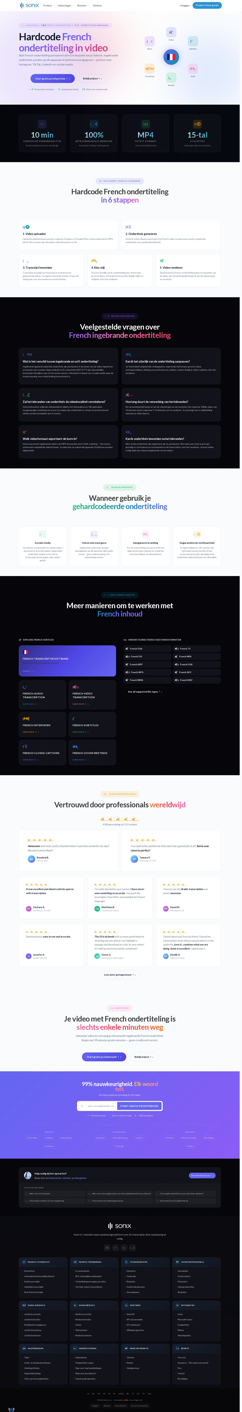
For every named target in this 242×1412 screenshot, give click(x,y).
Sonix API (130, 1314)
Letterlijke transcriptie (33, 1287)
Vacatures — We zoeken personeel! (193, 1363)
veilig (119, 1238)
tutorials (66, 1178)
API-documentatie (135, 1319)
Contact (181, 1373)
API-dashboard (133, 1325)
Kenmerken (29, 1271)
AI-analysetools (82, 1271)
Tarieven (97, 5)
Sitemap (107, 1406)
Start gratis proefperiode (53, 78)
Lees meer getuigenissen (120, 974)
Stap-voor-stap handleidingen (88, 1368)
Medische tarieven (83, 1335)
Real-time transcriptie (33, 1292)
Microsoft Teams (185, 1319)
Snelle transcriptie (32, 1281)
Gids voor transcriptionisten (36, 1378)
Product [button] (47, 5)
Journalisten (183, 1271)
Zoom (180, 1314)
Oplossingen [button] (64, 5)
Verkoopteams (133, 1292)
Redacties (131, 1281)
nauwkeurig (157, 1234)
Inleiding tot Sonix (31, 1368)
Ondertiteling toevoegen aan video (90, 1281)
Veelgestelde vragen (84, 1363)
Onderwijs (131, 1276)
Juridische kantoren (32, 1330)
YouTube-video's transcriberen (88, 1287)
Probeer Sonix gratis (207, 5)
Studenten (182, 1292)
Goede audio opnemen (85, 1378)
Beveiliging (182, 1378)
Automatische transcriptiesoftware (39, 1276)
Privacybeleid (120, 1406)
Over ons (182, 1357)
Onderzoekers (184, 1276)
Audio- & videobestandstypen (37, 1363)
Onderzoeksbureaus (136, 1287)
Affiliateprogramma (135, 1330)
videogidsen (80, 1178)
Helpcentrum (55, 1178)
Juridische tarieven (32, 1335)
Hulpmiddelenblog (32, 1373)
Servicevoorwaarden (139, 1406)
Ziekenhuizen (81, 1330)
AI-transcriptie (137, 1234)
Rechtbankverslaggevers (35, 1325)
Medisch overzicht (83, 1314)
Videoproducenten (186, 1287)
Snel (148, 1234)
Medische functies (83, 1319)
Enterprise (131, 1271)
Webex (181, 1330)
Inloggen (184, 5)
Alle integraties (184, 1335)
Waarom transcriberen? (85, 1373)
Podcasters (182, 1281)
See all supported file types (145, 691)
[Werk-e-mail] (101, 1106)
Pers (180, 1368)
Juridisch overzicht (32, 1314)
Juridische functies (32, 1319)
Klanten (130, 1363)
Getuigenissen (133, 1368)
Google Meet (183, 1325)
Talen (26, 1357)
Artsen (78, 1325)
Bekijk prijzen (92, 78)
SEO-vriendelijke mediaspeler (88, 1276)
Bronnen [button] (81, 5)
